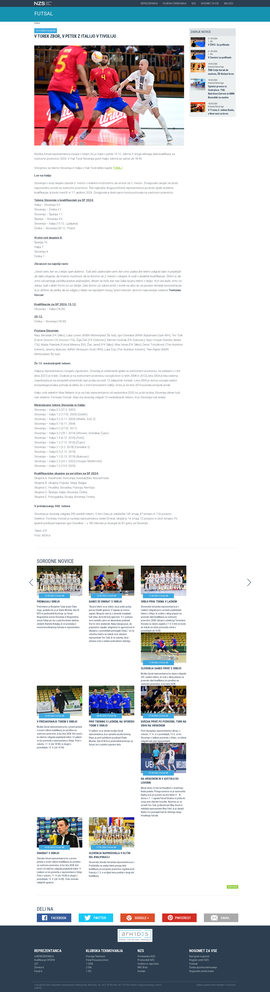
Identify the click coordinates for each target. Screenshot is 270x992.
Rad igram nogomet (199, 956)
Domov (37, 23)
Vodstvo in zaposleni (148, 963)
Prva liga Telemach (95, 956)
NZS (194, 3)
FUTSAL (43, 14)
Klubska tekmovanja (174, 3)
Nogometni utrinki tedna (201, 971)
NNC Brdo (143, 967)
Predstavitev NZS (146, 956)
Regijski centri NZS (199, 960)
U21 (36, 963)
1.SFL (89, 971)
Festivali (193, 963)
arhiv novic (232, 887)
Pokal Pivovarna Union (97, 960)
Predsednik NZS (146, 960)
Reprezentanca (149, 3)
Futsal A (38, 971)
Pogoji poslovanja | (147, 985)
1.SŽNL (90, 963)
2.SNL (89, 967)
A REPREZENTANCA (44, 956)
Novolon (232, 985)
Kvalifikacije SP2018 (44, 960)
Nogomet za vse (210, 3)
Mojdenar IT (222, 985)
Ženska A (39, 967)
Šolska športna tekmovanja (203, 967)
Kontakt (141, 971)
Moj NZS (228, 3)
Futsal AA (51, 30)
